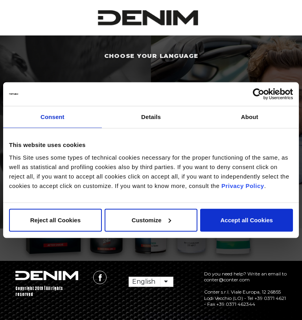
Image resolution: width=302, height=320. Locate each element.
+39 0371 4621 (270, 298)
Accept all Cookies (246, 219)
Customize (151, 219)
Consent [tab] (52, 116)
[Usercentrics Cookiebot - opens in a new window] (258, 94)
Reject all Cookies (55, 219)
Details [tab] (151, 116)
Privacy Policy (242, 185)
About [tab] (249, 116)
